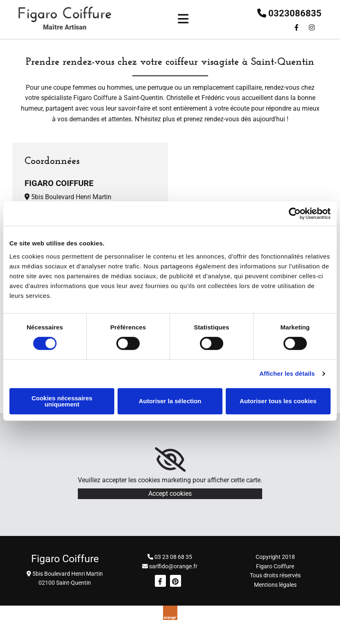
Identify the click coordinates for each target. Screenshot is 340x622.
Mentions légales (275, 584)
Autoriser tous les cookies (278, 400)
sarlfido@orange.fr (173, 566)
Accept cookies (170, 493)
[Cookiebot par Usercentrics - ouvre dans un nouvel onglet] (295, 213)
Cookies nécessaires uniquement (62, 401)
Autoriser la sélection (170, 400)
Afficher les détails (287, 373)
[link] (170, 459)
